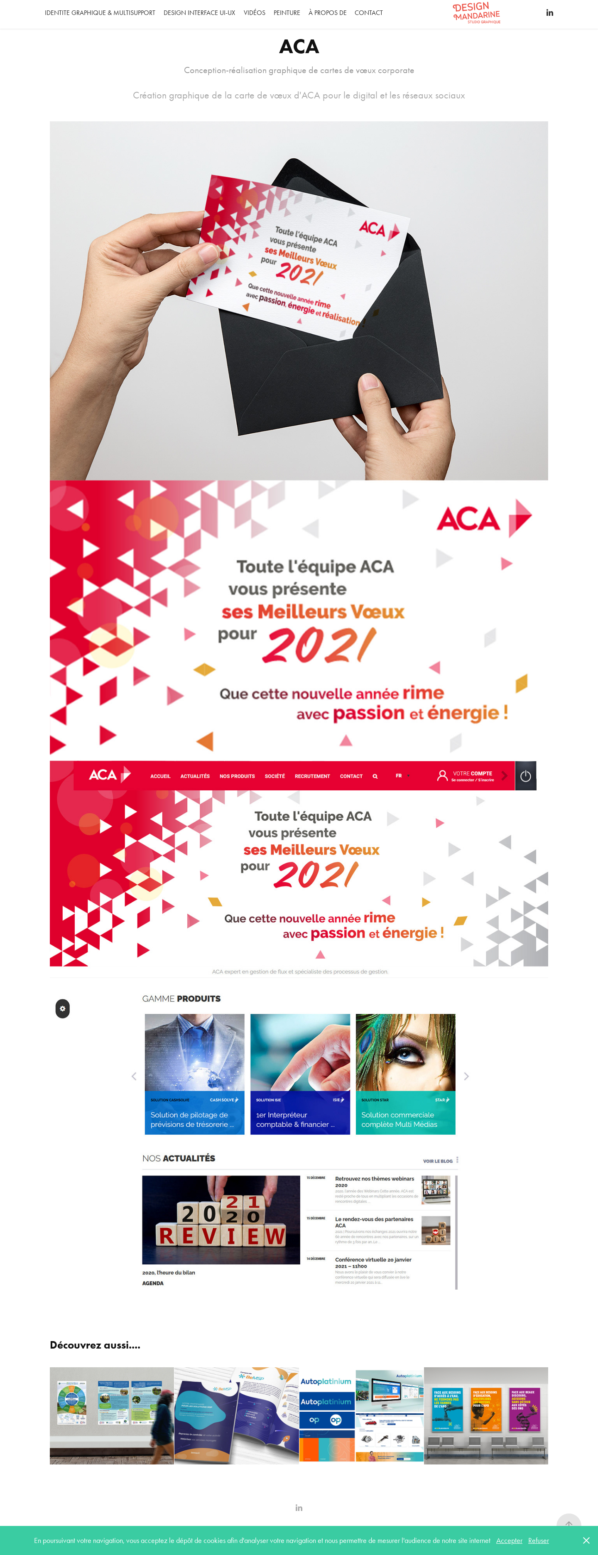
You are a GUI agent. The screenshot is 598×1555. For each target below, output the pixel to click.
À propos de (328, 13)
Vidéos (254, 13)
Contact (369, 13)
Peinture (287, 13)
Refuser (538, 1540)
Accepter (509, 1540)
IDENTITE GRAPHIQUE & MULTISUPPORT (100, 13)
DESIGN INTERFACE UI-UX (199, 13)
